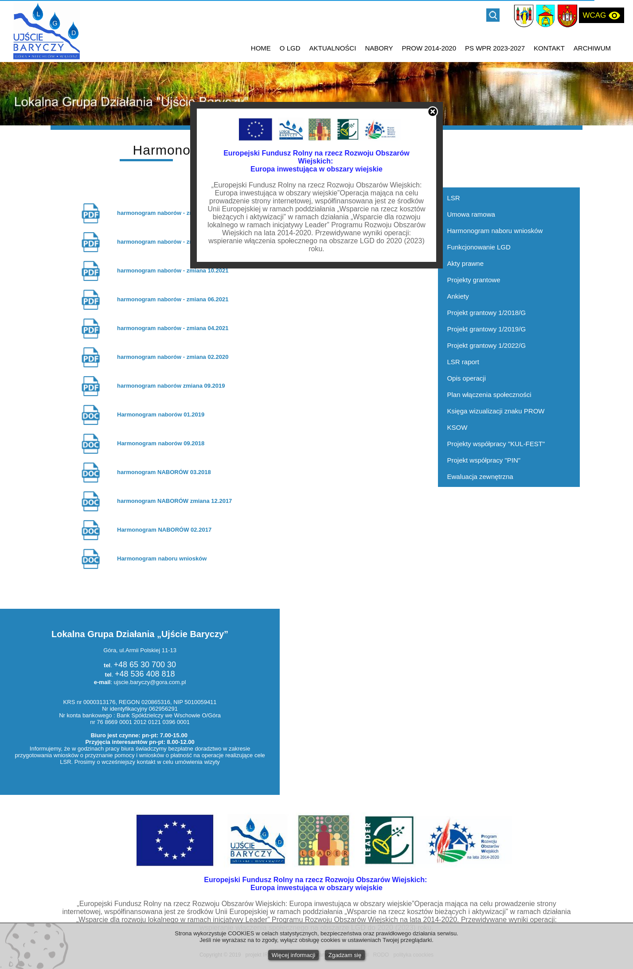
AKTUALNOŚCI (332, 48)
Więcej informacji (293, 955)
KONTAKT (549, 48)
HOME (261, 48)
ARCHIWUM (592, 48)
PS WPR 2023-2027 (495, 48)
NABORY (379, 48)
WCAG (601, 15)
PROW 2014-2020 (429, 48)
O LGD (290, 48)
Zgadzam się (344, 955)
